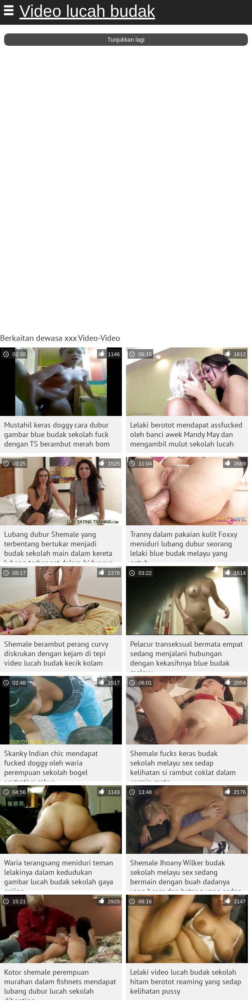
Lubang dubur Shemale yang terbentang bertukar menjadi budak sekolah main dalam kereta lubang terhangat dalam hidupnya (58, 545)
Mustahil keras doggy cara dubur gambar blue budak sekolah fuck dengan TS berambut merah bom (57, 434)
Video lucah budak (87, 11)
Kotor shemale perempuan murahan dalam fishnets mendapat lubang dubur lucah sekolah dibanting (60, 983)
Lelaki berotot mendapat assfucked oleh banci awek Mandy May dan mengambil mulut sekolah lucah (186, 434)
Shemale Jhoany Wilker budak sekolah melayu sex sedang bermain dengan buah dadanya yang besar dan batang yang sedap (186, 874)
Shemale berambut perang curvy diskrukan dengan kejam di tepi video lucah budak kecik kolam (56, 653)
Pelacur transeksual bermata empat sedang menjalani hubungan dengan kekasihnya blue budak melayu (186, 655)
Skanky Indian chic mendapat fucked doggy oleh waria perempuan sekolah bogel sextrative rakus (51, 765)
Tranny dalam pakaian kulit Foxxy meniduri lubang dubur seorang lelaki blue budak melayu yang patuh (183, 545)
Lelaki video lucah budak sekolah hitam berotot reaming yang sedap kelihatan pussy (185, 981)
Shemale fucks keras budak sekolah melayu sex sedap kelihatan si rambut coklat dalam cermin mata (183, 765)
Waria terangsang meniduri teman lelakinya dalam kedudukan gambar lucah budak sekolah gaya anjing (58, 874)
